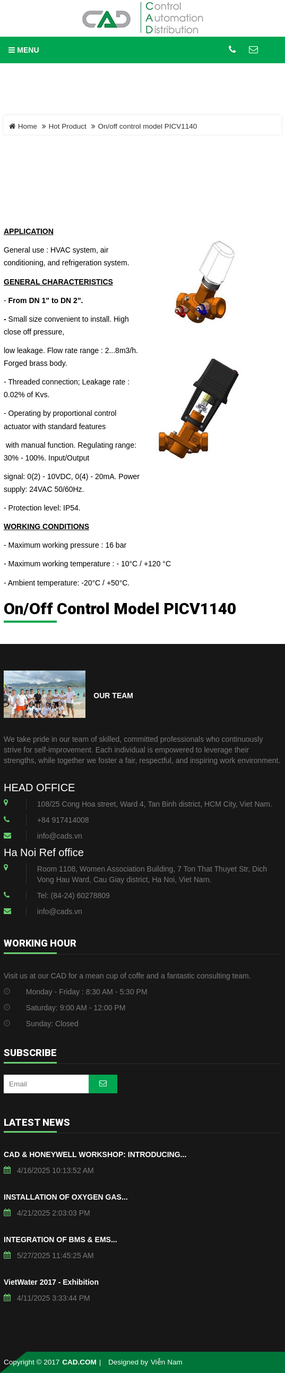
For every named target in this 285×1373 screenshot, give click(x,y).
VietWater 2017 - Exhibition (51, 1282)
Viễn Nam (167, 1362)
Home (23, 126)
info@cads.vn (59, 836)
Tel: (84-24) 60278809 (73, 895)
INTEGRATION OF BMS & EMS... (60, 1239)
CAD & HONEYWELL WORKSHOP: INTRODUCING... (95, 1154)
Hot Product (68, 126)
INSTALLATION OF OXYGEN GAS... (66, 1197)
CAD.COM (79, 1362)
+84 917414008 (63, 820)
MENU (23, 50)
